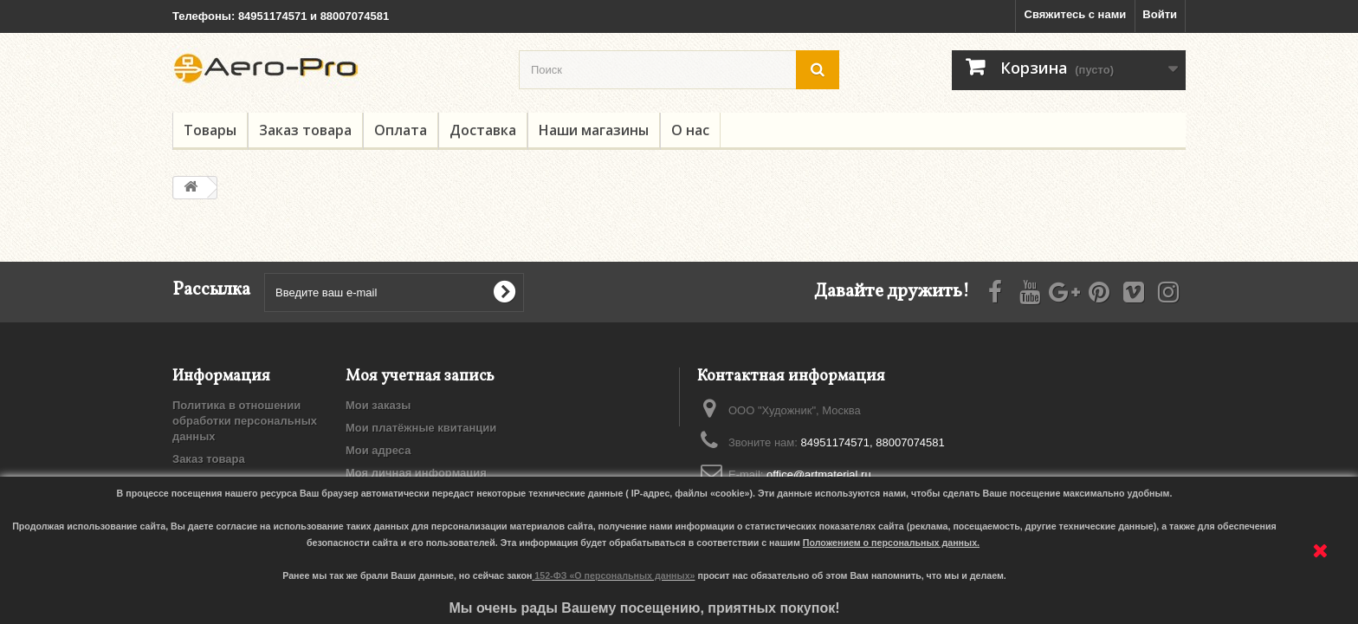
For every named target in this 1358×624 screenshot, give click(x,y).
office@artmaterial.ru (818, 474)
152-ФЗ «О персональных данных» (614, 575)
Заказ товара (305, 130)
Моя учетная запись (420, 376)
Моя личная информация (416, 472)
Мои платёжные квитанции (421, 427)
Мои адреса (378, 450)
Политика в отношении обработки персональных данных (244, 421)
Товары (210, 130)
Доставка (482, 130)
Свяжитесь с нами (1076, 14)
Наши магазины (594, 130)
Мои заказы (378, 405)
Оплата (400, 130)
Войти (1159, 14)
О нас (690, 130)
